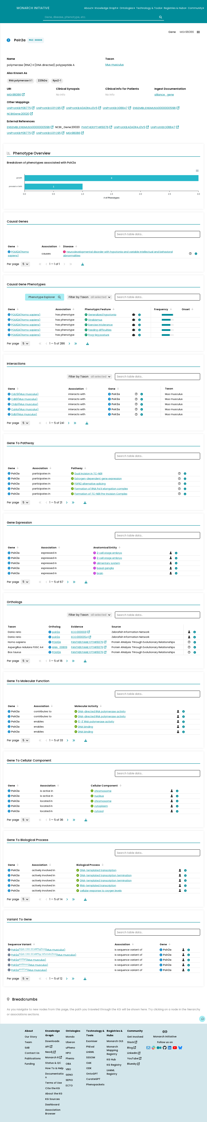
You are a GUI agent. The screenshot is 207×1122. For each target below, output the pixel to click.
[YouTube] (175, 1047)
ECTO (69, 1085)
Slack (132, 1042)
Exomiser (91, 1041)
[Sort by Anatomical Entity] (119, 547)
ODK (88, 1068)
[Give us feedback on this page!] (202, 1019)
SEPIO (69, 1080)
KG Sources (52, 1099)
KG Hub (111, 1059)
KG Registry (114, 1065)
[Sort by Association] (59, 246)
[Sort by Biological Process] (102, 864)
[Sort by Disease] (76, 246)
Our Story (31, 1036)
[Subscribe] (148, 1047)
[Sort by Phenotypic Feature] (113, 309)
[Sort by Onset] (192, 309)
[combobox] (103, 17)
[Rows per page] (25, 264)
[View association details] (195, 253)
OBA (68, 1063)
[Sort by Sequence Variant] (33, 944)
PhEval (90, 1046)
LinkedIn (133, 1053)
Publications (33, 1058)
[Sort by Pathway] (85, 468)
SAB (27, 1047)
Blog (131, 1047)
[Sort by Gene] (17, 246)
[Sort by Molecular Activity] (100, 706)
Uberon (70, 1042)
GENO (69, 1074)
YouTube (134, 1058)
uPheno (70, 1047)
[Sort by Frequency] (170, 309)
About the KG (53, 1093)
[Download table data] (81, 264)
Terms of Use (53, 1082)
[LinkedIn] (169, 1047)
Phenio (70, 1058)
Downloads (52, 1041)
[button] (167, 315)
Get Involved (135, 1036)
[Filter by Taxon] (89, 297)
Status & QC (53, 1063)
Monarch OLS (115, 1041)
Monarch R (53, 1057)
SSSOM (90, 1057)
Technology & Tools (149, 8)
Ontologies (127, 8)
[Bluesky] (180, 1047)
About (88, 8)
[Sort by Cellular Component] (120, 785)
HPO (68, 1053)
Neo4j (50, 1052)
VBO (68, 1069)
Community (196, 8)
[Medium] (159, 1047)
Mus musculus (114, 65)
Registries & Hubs (175, 8)
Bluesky (133, 1063)
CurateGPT (93, 1079)
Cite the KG (52, 1088)
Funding (30, 1063)
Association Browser (52, 1111)
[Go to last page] (74, 343)
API (48, 1046)
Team (28, 1042)
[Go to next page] (69, 343)
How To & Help (54, 1068)
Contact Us (32, 1053)
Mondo (70, 1036)
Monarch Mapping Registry (112, 1050)
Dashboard (52, 1104)
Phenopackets (95, 1084)
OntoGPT (92, 1073)
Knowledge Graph (106, 8)
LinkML (90, 1052)
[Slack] (153, 1047)
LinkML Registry (112, 1072)
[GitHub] (165, 1047)
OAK (88, 1063)
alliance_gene (164, 95)
